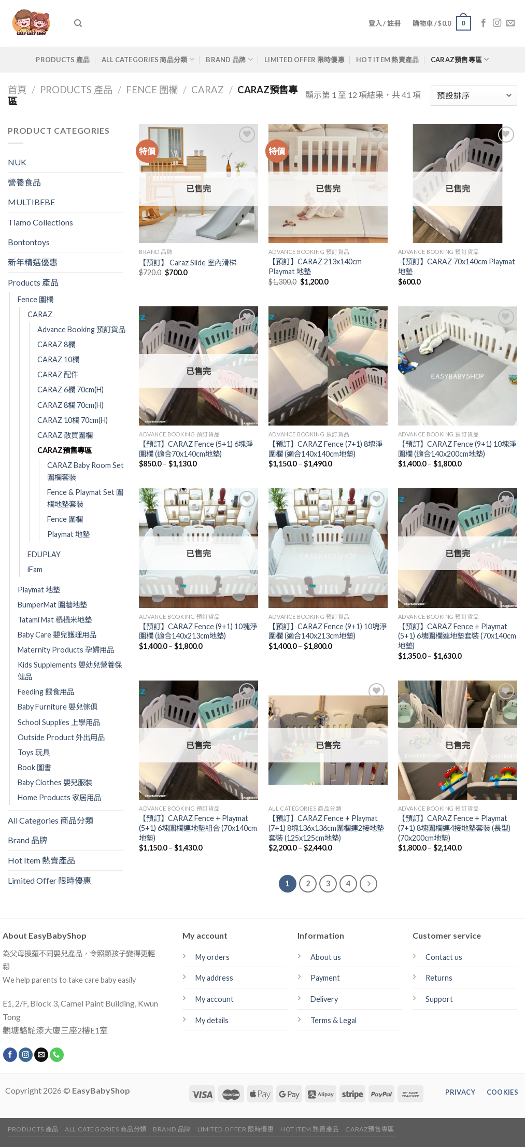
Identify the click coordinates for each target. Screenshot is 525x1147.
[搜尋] (78, 23)
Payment (325, 977)
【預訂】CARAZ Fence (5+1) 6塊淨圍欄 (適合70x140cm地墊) (196, 449)
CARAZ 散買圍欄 (65, 435)
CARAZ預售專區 (460, 59)
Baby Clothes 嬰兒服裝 (55, 782)
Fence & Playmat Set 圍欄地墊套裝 (85, 498)
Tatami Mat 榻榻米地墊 (55, 619)
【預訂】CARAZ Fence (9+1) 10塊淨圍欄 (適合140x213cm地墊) (198, 631)
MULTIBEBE (31, 202)
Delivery (324, 999)
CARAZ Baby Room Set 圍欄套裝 (85, 471)
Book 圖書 (34, 767)
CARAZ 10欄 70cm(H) (72, 420)
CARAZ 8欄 (56, 344)
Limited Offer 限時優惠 (304, 59)
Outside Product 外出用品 (61, 737)
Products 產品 (63, 59)
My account (214, 999)
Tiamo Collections (40, 222)
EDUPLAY (44, 554)
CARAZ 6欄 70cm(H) (70, 389)
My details (212, 1020)
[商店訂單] (474, 96)
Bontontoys (29, 242)
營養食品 (24, 182)
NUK (17, 162)
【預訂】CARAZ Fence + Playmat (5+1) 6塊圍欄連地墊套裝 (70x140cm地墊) (457, 636)
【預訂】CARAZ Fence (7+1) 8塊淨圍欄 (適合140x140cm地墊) (325, 449)
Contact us (443, 957)
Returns (438, 977)
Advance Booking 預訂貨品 (81, 329)
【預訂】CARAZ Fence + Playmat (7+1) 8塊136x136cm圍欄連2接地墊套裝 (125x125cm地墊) (326, 828)
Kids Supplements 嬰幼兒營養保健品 (70, 670)
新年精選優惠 (33, 262)
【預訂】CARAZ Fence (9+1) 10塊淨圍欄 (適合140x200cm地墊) (457, 449)
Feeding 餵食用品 (46, 691)
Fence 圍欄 (152, 89)
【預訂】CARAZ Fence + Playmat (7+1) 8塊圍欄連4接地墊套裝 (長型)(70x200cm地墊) (454, 828)
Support (439, 999)
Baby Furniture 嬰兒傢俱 (57, 706)
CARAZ (207, 89)
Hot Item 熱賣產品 (387, 59)
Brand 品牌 (229, 59)
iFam (34, 569)
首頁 (17, 89)
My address (214, 977)
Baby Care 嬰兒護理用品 (57, 634)
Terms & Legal (333, 1020)
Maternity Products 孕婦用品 (66, 649)
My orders (212, 957)
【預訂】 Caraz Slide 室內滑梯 (187, 262)
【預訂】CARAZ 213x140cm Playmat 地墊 (315, 266)
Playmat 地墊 (68, 534)
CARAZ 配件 (57, 374)
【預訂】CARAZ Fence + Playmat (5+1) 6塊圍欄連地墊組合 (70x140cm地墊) (198, 828)
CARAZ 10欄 (58, 359)
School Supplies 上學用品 (59, 722)
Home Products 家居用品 (59, 797)
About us (325, 957)
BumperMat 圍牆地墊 (52, 604)
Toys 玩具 (34, 752)
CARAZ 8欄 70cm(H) (70, 405)
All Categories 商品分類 (148, 59)
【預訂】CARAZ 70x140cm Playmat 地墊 (456, 266)
